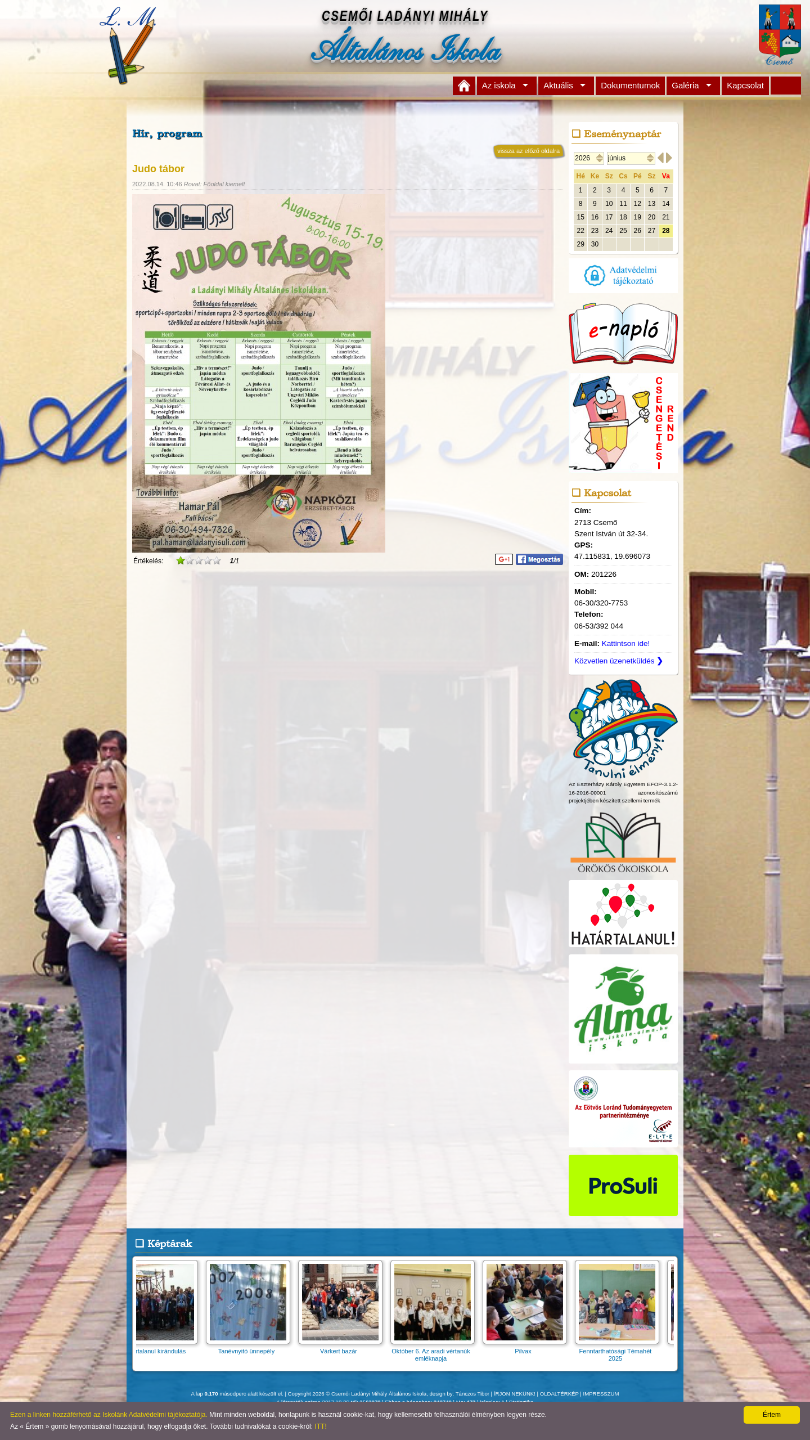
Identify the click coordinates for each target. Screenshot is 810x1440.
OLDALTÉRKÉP (559, 1393)
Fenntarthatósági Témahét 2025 (622, 1351)
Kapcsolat (745, 85)
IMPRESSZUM (601, 1393)
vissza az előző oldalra (528, 150)
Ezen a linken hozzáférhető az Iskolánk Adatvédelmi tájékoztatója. (109, 1415)
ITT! (320, 1426)
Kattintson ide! (626, 643)
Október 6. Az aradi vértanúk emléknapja (438, 1351)
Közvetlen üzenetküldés (618, 661)
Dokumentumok (630, 85)
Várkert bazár (346, 1347)
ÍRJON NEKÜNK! (515, 1393)
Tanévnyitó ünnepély (254, 1347)
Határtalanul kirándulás (161, 1347)
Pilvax (530, 1347)
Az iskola (499, 85)
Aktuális (558, 85)
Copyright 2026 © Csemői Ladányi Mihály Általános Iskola (357, 1393)
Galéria (685, 85)
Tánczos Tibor (472, 1393)
